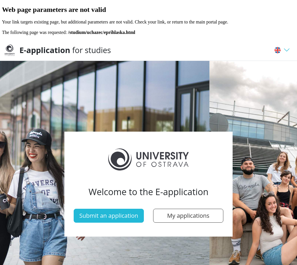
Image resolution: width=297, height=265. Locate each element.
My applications (188, 215)
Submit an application (108, 215)
